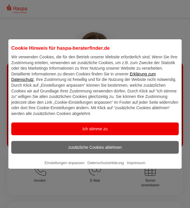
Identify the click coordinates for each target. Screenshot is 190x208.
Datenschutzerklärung (105, 167)
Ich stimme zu (95, 133)
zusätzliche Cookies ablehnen (95, 152)
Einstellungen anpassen (65, 167)
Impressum (136, 167)
